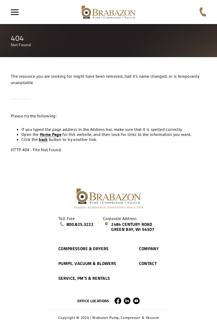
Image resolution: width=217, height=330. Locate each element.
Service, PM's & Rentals (84, 278)
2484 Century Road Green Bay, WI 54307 (129, 226)
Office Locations (93, 301)
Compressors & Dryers (83, 248)
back (43, 139)
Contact (148, 263)
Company (149, 248)
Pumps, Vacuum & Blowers (87, 263)
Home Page (50, 134)
